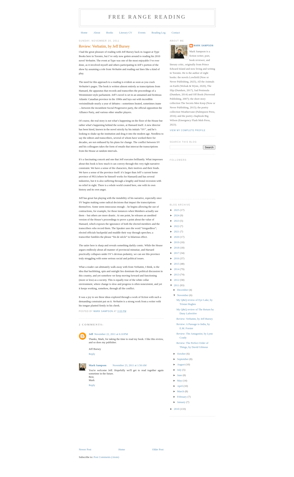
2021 (177, 231)
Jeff (91, 334)
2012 (177, 279)
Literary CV (125, 32)
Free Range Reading (147, 17)
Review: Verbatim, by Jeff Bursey (194, 318)
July (179, 369)
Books (109, 32)
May (180, 380)
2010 (177, 408)
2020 (177, 236)
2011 (177, 285)
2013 (177, 274)
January (181, 402)
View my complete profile (188, 130)
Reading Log (159, 32)
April (180, 385)
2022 (177, 226)
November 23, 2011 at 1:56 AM (129, 365)
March (181, 391)
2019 (177, 242)
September (183, 359)
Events (141, 32)
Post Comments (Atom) (106, 457)
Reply (92, 353)
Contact (175, 32)
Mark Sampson (98, 365)
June (180, 375)
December (183, 289)
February (182, 396)
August (181, 364)
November (183, 295)
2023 (177, 220)
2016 (177, 258)
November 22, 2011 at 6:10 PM (111, 334)
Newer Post (85, 449)
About (96, 32)
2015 (177, 263)
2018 (177, 247)
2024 (177, 215)
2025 (177, 210)
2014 (177, 269)
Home (84, 32)
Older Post (157, 449)
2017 (177, 253)
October (181, 353)
